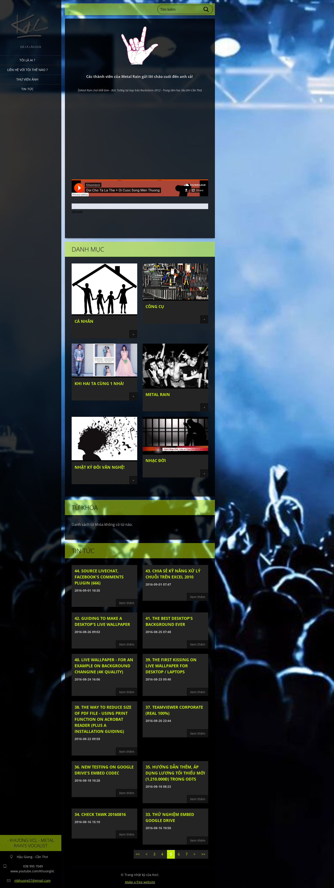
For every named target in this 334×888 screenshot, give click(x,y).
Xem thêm (126, 603)
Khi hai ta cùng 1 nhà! (99, 383)
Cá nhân (84, 321)
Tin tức (27, 89)
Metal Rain (158, 394)
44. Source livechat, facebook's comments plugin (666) (99, 577)
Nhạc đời (156, 460)
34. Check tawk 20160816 (100, 814)
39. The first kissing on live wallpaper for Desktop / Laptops (171, 665)
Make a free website (140, 882)
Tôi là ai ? (27, 60)
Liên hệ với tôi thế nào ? (27, 70)
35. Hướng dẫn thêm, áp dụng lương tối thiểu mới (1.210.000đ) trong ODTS (175, 773)
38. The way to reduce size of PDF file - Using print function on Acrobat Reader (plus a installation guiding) (103, 719)
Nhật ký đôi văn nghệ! (99, 467)
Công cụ (155, 306)
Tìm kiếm (206, 9)
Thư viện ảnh (27, 79)
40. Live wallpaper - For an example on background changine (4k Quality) (104, 665)
